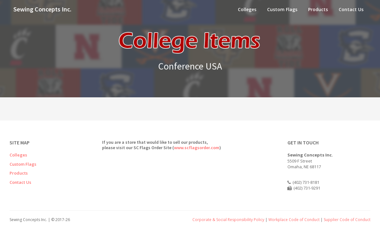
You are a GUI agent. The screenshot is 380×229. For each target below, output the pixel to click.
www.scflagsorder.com (196, 147)
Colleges (247, 9)
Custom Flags (282, 9)
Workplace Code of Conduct (294, 219)
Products (318, 9)
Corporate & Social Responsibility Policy (228, 219)
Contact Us (351, 9)
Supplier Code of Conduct (347, 219)
